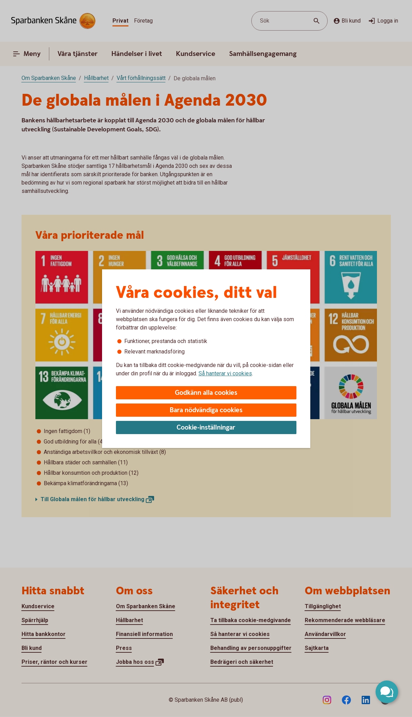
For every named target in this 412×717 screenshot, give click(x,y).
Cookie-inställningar (206, 427)
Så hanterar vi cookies (225, 373)
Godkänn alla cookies (206, 393)
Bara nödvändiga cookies (206, 410)
